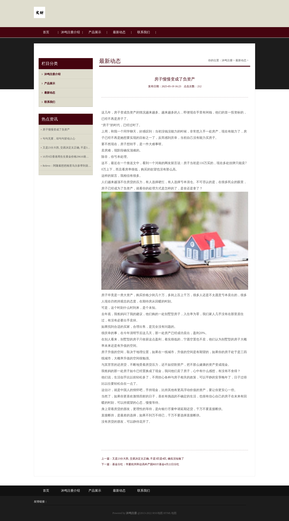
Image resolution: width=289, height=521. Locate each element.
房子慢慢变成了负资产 (56, 129)
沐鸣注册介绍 (70, 32)
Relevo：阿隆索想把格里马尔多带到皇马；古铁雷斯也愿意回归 (67, 165)
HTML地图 (170, 513)
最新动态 (119, 32)
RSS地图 (157, 513)
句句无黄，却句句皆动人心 (59, 138)
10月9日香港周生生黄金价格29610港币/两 (67, 156)
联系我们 (143, 32)
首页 (46, 32)
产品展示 (95, 32)
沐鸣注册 (227, 60)
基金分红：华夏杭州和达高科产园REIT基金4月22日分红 (145, 464)
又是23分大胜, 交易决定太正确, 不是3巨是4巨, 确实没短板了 (67, 147)
